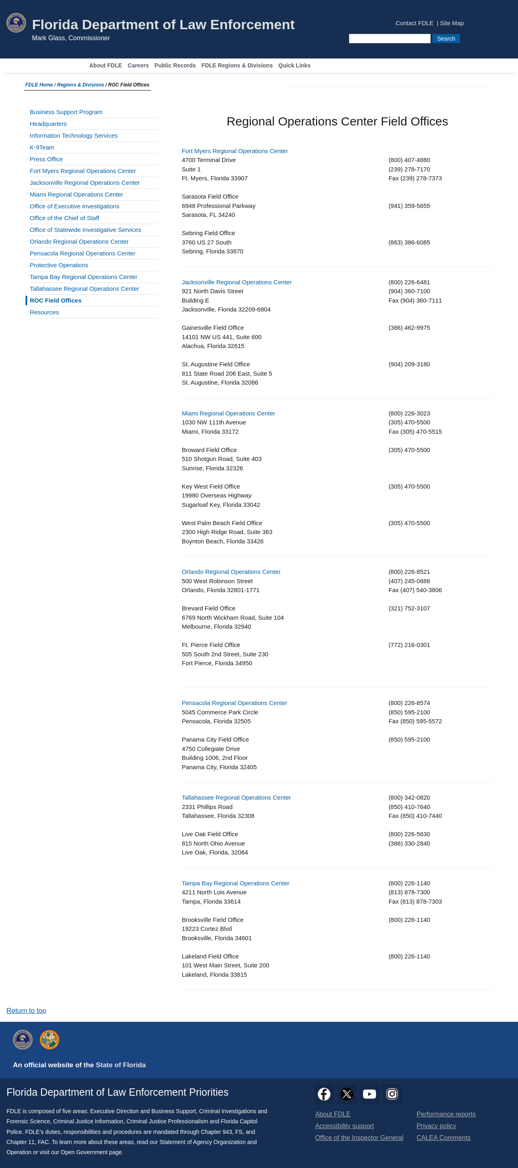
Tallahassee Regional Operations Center (84, 288)
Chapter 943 (216, 1132)
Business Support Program (66, 111)
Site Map (452, 23)
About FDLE (105, 66)
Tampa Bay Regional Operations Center (84, 276)
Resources (44, 312)
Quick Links (294, 66)
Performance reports (446, 1114)
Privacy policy (436, 1126)
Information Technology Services (74, 135)
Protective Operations (59, 265)
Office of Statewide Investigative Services (86, 229)
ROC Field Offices (56, 300)
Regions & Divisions (80, 85)
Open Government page (91, 1152)
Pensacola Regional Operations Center (82, 253)
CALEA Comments (444, 1137)
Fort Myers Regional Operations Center (83, 170)
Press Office (46, 159)
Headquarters (48, 123)
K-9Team (42, 147)
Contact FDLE (414, 23)
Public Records (175, 66)
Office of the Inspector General (359, 1137)
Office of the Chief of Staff (64, 217)
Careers (138, 66)
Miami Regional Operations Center (76, 194)
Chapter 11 (20, 1142)
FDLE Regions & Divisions (237, 66)
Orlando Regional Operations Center (79, 241)
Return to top (26, 1010)
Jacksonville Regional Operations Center (85, 182)
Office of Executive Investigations (75, 206)
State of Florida (121, 1065)
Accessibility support (344, 1126)
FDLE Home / (41, 85)
